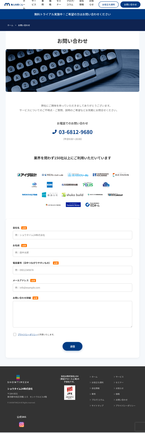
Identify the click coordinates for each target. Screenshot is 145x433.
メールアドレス (24, 280)
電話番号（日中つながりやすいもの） (36, 262)
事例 (94, 394)
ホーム (10, 25)
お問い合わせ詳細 (25, 297)
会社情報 (96, 388)
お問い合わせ (130, 4)
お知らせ (120, 388)
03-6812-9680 (72, 131)
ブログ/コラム (98, 400)
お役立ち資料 (108, 4)
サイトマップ (98, 406)
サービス (120, 377)
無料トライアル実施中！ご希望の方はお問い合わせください (72, 14)
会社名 (20, 227)
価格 (118, 394)
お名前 (20, 245)
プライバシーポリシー (28, 334)
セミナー (120, 383)
